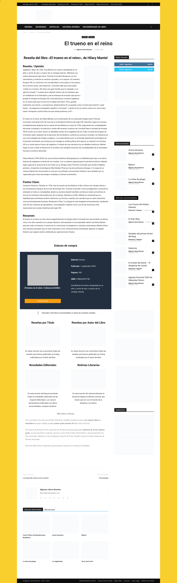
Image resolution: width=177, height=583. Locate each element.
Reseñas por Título (77, 4)
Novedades (41, 27)
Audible (67, 420)
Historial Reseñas (71, 27)
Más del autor (49, 510)
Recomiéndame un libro (94, 27)
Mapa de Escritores (103, 4)
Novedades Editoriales (49, 4)
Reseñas (28, 27)
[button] (151, 27)
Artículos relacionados (33, 510)
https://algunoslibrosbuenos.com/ (50, 493)
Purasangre (103, 478)
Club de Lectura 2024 (105, 581)
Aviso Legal (135, 581)
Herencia (132, 248)
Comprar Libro (42, 301)
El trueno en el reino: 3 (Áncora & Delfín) (42, 288)
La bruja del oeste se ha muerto (36, 478)
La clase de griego (29, 561)
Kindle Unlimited (55, 420)
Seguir (150, 64)
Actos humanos (57, 535)
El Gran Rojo (134, 219)
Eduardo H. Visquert (135, 210)
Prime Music (81, 433)
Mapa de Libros (90, 4)
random (31, 32)
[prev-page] (24, 566)
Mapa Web (118, 581)
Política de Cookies (147, 581)
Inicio (25, 32)
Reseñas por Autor (63, 4)
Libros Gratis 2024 (116, 4)
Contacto (127, 581)
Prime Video (70, 433)
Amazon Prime (43, 430)
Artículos (54, 27)
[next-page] (28, 566)
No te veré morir (87, 561)
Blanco (84, 535)
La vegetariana (57, 561)
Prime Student (74, 436)
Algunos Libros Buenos (84, 49)
